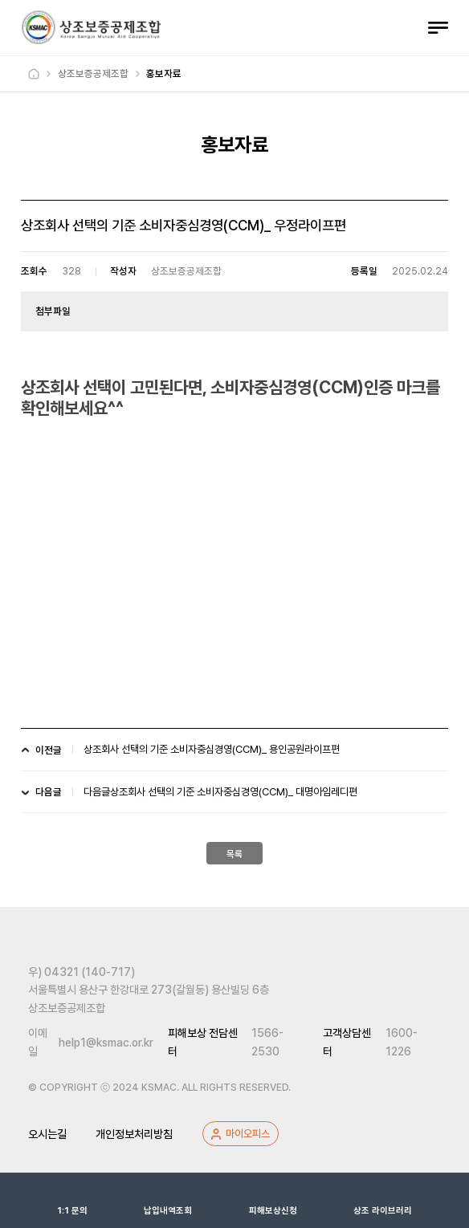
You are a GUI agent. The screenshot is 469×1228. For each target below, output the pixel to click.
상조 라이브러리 (382, 1200)
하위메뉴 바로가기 (2, 0)
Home (33, 73)
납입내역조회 (168, 1200)
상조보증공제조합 (91, 27)
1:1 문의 (72, 1200)
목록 (234, 854)
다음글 (97, 792)
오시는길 (47, 1134)
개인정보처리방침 (134, 1134)
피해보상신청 (273, 1200)
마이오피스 (248, 1133)
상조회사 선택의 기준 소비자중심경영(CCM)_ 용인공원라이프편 (212, 749)
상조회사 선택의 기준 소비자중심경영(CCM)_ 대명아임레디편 (233, 792)
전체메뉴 (438, 28)
